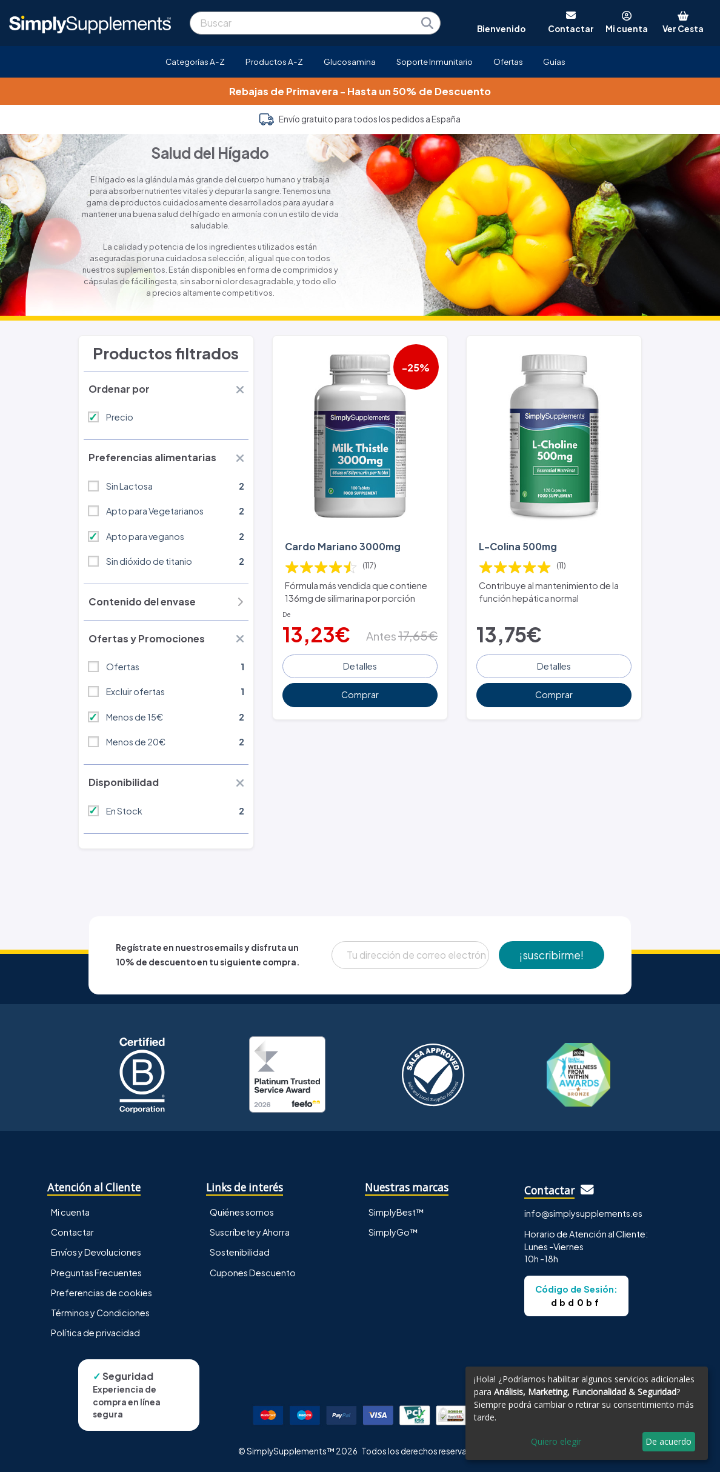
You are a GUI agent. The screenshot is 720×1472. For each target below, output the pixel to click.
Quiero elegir (556, 1441)
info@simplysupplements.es (583, 1213)
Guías (554, 61)
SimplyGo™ (393, 1232)
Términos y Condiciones (100, 1312)
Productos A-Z (274, 61)
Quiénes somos (242, 1212)
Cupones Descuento (253, 1272)
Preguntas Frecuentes (96, 1272)
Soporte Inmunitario (434, 61)
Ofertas (508, 61)
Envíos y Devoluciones (96, 1252)
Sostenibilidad (240, 1252)
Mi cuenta (70, 1212)
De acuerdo (668, 1441)
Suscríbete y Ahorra (250, 1232)
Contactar (72, 1232)
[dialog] (586, 1413)
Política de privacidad (95, 1332)
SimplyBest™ (396, 1212)
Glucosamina (350, 61)
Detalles (360, 666)
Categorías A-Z (195, 61)
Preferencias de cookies (101, 1292)
